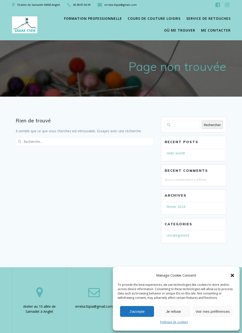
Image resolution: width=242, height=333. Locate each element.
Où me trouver (179, 30)
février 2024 (176, 206)
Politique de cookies (174, 322)
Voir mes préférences (212, 311)
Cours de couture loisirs (154, 18)
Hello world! (176, 153)
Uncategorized (178, 235)
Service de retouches (208, 18)
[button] (232, 275)
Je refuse (173, 311)
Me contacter (216, 30)
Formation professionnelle (93, 18)
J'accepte (137, 311)
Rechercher (212, 125)
